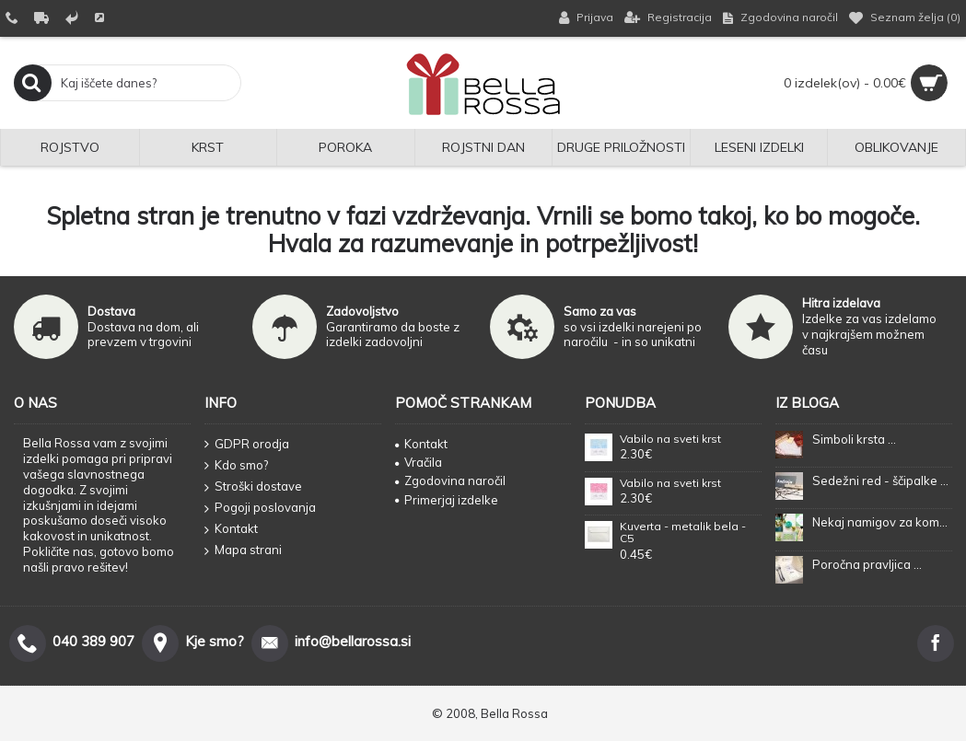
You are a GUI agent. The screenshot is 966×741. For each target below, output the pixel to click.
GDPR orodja (246, 444)
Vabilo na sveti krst (670, 439)
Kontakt (231, 529)
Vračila (418, 462)
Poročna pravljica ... (867, 564)
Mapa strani (243, 550)
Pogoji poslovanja (260, 508)
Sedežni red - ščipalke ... (880, 480)
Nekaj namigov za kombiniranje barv (882, 522)
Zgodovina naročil (450, 480)
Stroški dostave (253, 487)
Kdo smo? (236, 465)
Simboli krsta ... (854, 439)
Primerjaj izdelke (446, 499)
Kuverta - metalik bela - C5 (683, 532)
